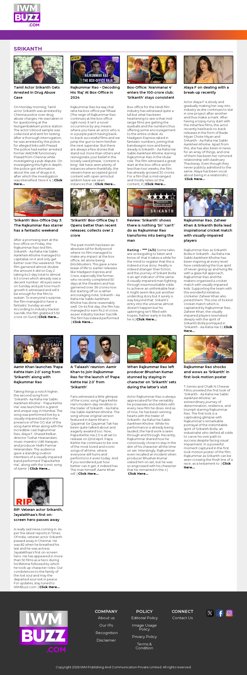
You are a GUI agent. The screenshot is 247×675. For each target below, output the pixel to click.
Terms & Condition (144, 646)
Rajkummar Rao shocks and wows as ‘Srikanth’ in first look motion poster (206, 372)
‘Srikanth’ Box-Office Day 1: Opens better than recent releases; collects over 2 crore (94, 228)
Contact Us (182, 618)
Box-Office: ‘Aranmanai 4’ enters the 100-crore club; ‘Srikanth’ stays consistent (150, 92)
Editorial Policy (144, 618)
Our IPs (106, 625)
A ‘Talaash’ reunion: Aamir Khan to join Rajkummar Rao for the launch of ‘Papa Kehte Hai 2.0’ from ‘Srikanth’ (95, 377)
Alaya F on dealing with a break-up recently (206, 90)
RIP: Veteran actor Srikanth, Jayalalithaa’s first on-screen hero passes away (38, 514)
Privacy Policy (144, 636)
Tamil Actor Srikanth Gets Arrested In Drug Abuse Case (37, 92)
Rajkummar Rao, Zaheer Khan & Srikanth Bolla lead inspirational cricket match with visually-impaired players (208, 230)
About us (106, 618)
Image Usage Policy (144, 627)
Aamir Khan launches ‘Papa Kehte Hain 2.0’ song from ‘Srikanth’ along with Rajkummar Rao (38, 374)
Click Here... (105, 184)
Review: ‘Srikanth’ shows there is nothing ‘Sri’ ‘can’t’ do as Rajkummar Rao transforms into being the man (150, 230)
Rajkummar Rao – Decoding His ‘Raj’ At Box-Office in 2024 (95, 92)
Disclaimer (106, 640)
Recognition (107, 632)
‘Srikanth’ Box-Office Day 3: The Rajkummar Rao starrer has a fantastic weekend (38, 225)
